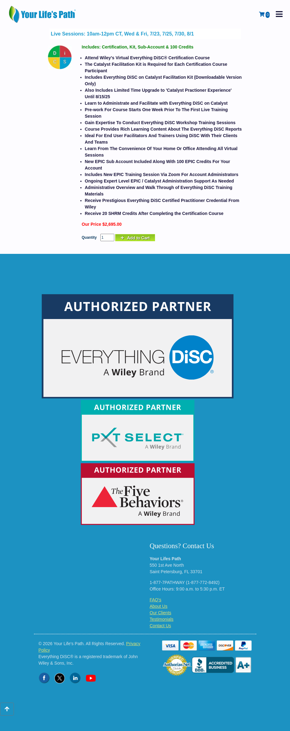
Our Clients (160, 612)
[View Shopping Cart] (264, 14)
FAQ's (156, 599)
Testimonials (162, 619)
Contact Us (160, 625)
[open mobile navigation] (279, 14)
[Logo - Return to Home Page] (43, 14)
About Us (159, 606)
